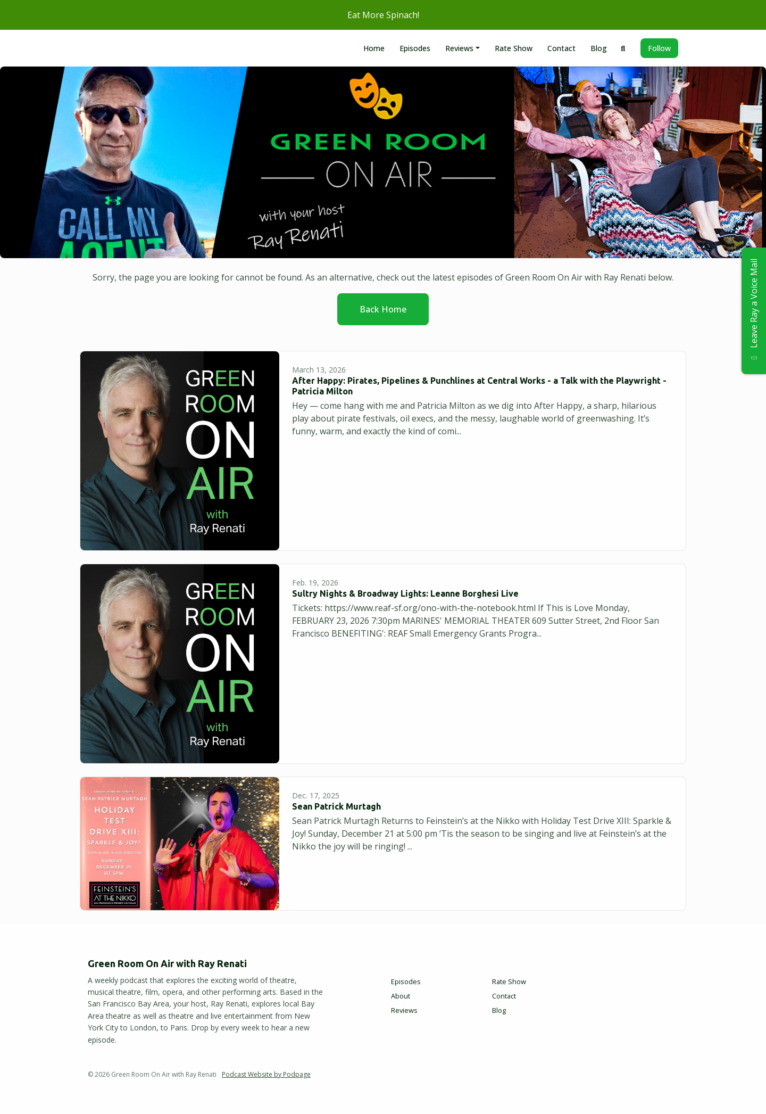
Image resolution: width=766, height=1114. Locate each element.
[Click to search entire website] (623, 48)
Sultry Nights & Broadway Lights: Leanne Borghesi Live (405, 593)
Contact (561, 48)
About (400, 996)
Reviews (459, 48)
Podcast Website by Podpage (266, 1074)
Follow (659, 48)
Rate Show (513, 48)
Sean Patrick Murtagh (336, 806)
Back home (383, 309)
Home (374, 48)
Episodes (414, 48)
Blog (598, 48)
